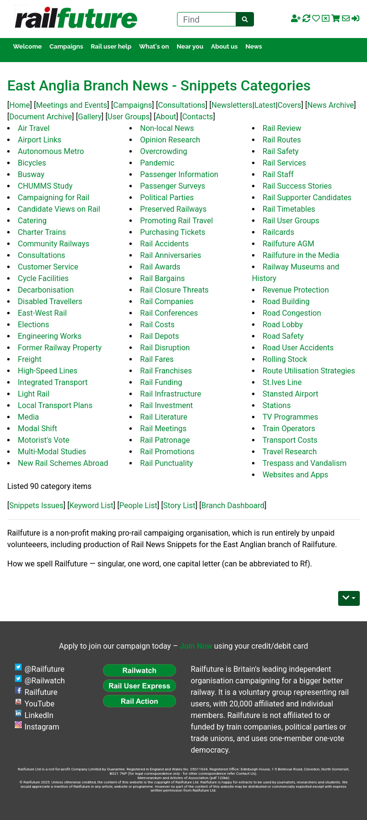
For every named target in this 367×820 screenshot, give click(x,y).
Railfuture (41, 692)
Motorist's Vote (43, 440)
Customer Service (48, 266)
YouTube (39, 703)
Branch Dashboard (233, 505)
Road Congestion (292, 313)
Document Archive (40, 116)
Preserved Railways (173, 209)
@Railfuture (44, 669)
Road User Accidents (298, 347)
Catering (32, 220)
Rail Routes (282, 139)
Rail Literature (163, 417)
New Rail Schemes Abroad (63, 463)
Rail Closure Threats (174, 290)
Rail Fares (157, 359)
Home (19, 105)
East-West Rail (42, 313)
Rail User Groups (291, 220)
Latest (265, 105)
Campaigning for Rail (53, 197)
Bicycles (32, 162)
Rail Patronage (165, 440)
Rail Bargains (162, 278)
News (253, 46)
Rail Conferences (169, 313)
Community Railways (53, 243)
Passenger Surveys (172, 186)
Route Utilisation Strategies (309, 370)
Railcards (278, 232)
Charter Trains (42, 232)
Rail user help (111, 46)
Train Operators (289, 428)
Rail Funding (161, 382)
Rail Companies (166, 301)
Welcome (27, 46)
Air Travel (34, 128)
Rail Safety (281, 151)
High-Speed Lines (47, 370)
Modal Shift (37, 428)
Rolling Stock (285, 359)
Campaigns (66, 46)
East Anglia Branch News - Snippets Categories (159, 85)
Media (28, 417)
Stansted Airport (290, 393)
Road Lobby (283, 324)
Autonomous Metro (51, 151)
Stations (277, 405)
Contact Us (245, 773)
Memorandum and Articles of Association (173, 778)
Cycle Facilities (43, 278)
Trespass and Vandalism (305, 463)
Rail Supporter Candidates (307, 197)
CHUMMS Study (45, 186)
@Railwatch (45, 680)
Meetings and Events (71, 105)
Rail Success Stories (297, 186)
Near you (190, 46)
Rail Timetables (289, 209)
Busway (31, 174)
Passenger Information (179, 174)
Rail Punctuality (166, 463)
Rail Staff (278, 174)
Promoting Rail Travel (176, 220)
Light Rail (34, 393)
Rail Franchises (166, 370)
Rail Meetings (163, 428)
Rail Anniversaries (170, 255)
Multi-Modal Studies (52, 451)
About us (224, 46)
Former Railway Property (59, 347)
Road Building (286, 301)
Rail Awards (160, 266)
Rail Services (284, 162)
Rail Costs (157, 324)
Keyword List (91, 505)
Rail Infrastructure (170, 393)
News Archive (330, 105)
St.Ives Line (282, 382)
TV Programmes (290, 417)
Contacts (197, 116)
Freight (29, 359)
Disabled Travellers (50, 301)
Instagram (42, 726)
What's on (154, 46)
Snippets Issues (36, 505)
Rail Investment (166, 405)
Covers (289, 105)
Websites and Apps (296, 474)
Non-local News (167, 128)
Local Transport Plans (55, 405)
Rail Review (282, 128)
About (166, 116)
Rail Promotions (167, 451)
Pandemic (157, 162)
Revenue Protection (296, 290)
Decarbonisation (46, 290)
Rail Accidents (164, 243)
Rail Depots (159, 336)
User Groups (128, 116)
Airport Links (40, 139)
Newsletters (232, 105)
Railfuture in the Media (301, 255)
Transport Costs (290, 440)
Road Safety (283, 336)
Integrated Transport (53, 382)
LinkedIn (39, 715)
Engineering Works (50, 336)
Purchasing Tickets (172, 232)
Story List (179, 505)
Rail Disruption (165, 347)
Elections (33, 324)
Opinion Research (170, 139)
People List (138, 505)
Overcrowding (163, 151)
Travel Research (290, 451)
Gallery (89, 116)
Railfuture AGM (289, 243)
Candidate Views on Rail (59, 209)
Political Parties (166, 197)
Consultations (181, 105)
